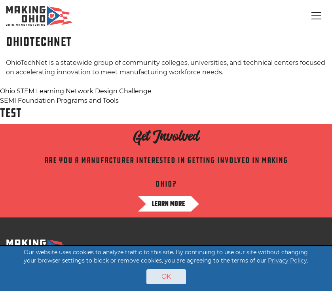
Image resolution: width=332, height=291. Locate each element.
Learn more (168, 203)
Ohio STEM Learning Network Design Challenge (76, 91)
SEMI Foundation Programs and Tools (59, 100)
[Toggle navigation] (316, 16)
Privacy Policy (287, 260)
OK (166, 276)
